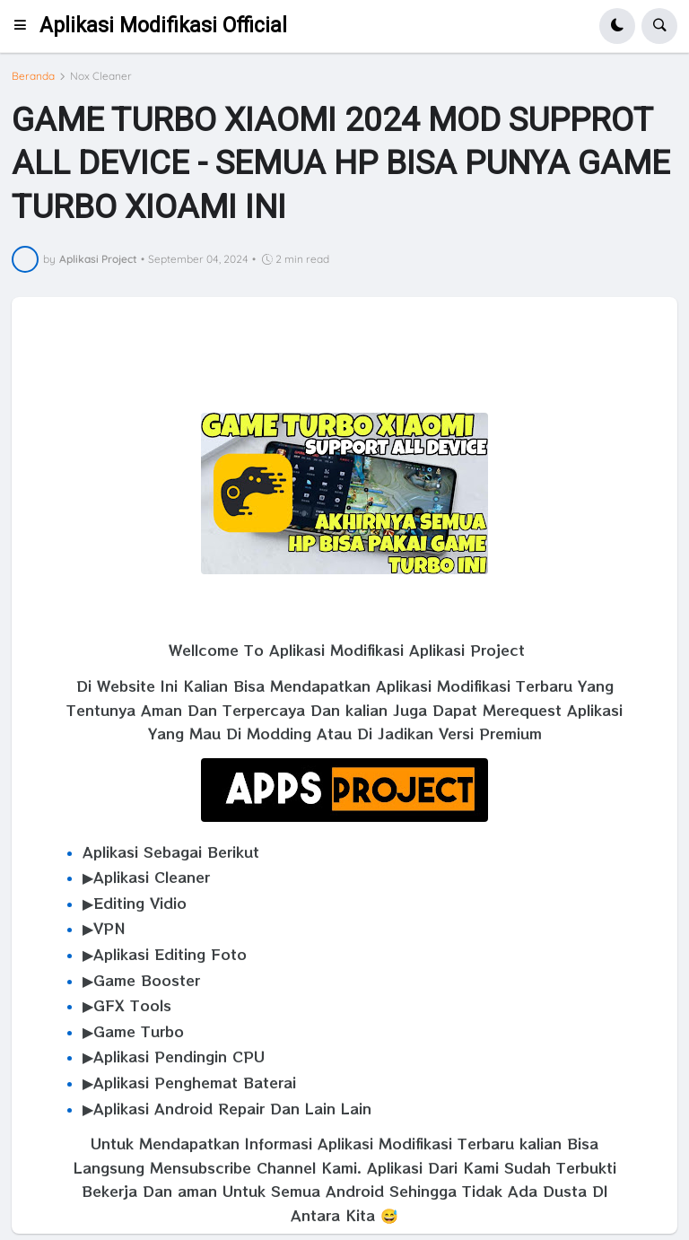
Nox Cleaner (101, 76)
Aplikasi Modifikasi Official (163, 25)
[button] (25, 26)
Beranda (33, 76)
